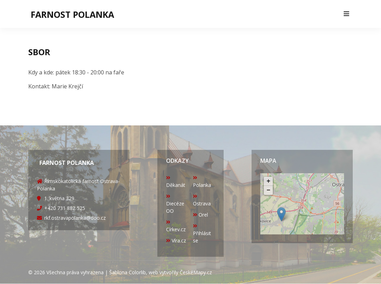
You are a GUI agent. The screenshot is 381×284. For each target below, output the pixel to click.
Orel (200, 214)
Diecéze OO (175, 204)
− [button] (268, 190)
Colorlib (137, 272)
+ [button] (268, 181)
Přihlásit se (202, 234)
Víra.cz (176, 240)
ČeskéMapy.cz (196, 272)
